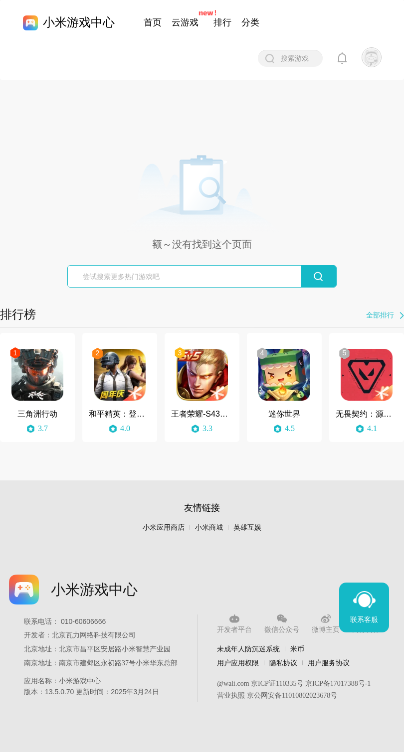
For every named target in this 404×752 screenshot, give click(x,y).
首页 (153, 22)
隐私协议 (283, 663)
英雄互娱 (247, 527)
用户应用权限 (238, 663)
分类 (250, 22)
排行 (222, 22)
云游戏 (185, 22)
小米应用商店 (164, 527)
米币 (297, 649)
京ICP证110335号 (277, 683)
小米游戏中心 (79, 22)
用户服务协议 (329, 663)
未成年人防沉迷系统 (248, 649)
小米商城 (209, 527)
